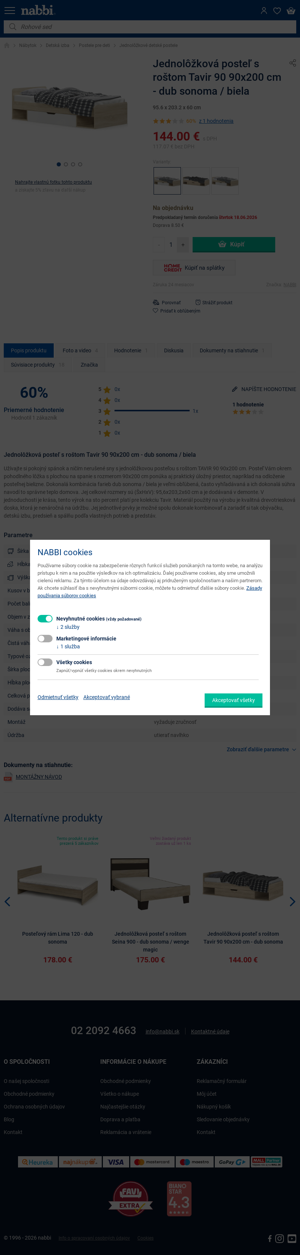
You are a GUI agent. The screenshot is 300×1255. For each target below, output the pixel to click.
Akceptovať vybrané (106, 697)
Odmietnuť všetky (58, 697)
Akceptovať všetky (233, 700)
